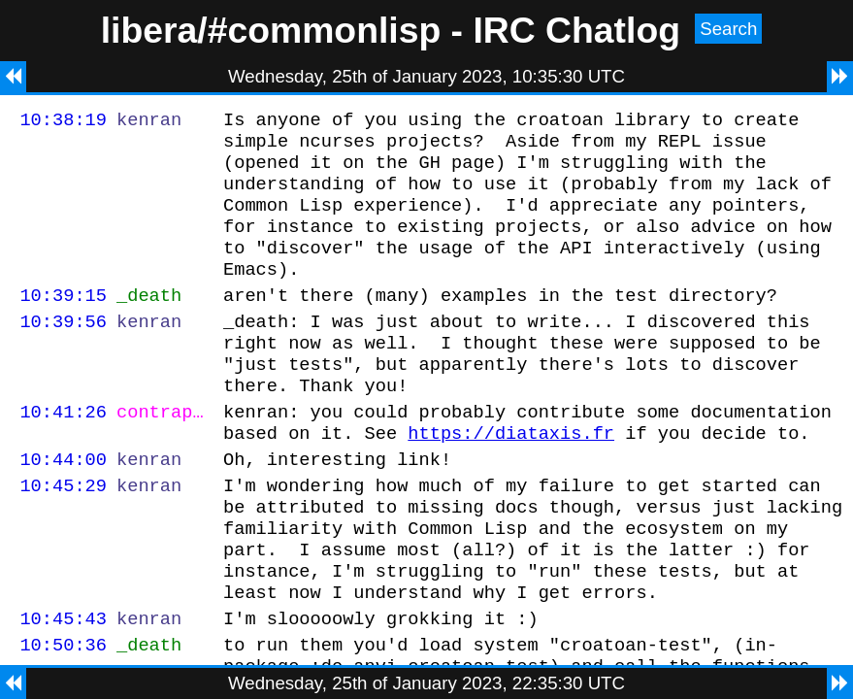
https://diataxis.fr (511, 476)
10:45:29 (63, 534)
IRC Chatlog (576, 30)
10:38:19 (63, 122)
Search (728, 28)
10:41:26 (63, 452)
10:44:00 (63, 505)
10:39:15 (63, 321)
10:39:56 (63, 350)
